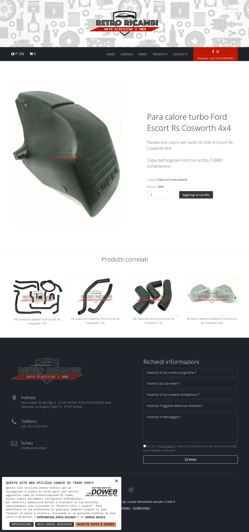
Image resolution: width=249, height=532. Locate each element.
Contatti (180, 54)
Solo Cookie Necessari (54, 524)
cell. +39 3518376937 (222, 58)
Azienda (127, 54)
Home (110, 54)
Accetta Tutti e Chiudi (95, 524)
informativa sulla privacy (56, 517)
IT (16, 54)
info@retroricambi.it (34, 448)
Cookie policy (141, 508)
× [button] (116, 481)
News (143, 54)
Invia (190, 459)
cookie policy (95, 517)
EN (21, 54)
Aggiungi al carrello (196, 195)
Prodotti (160, 54)
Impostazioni (22, 524)
